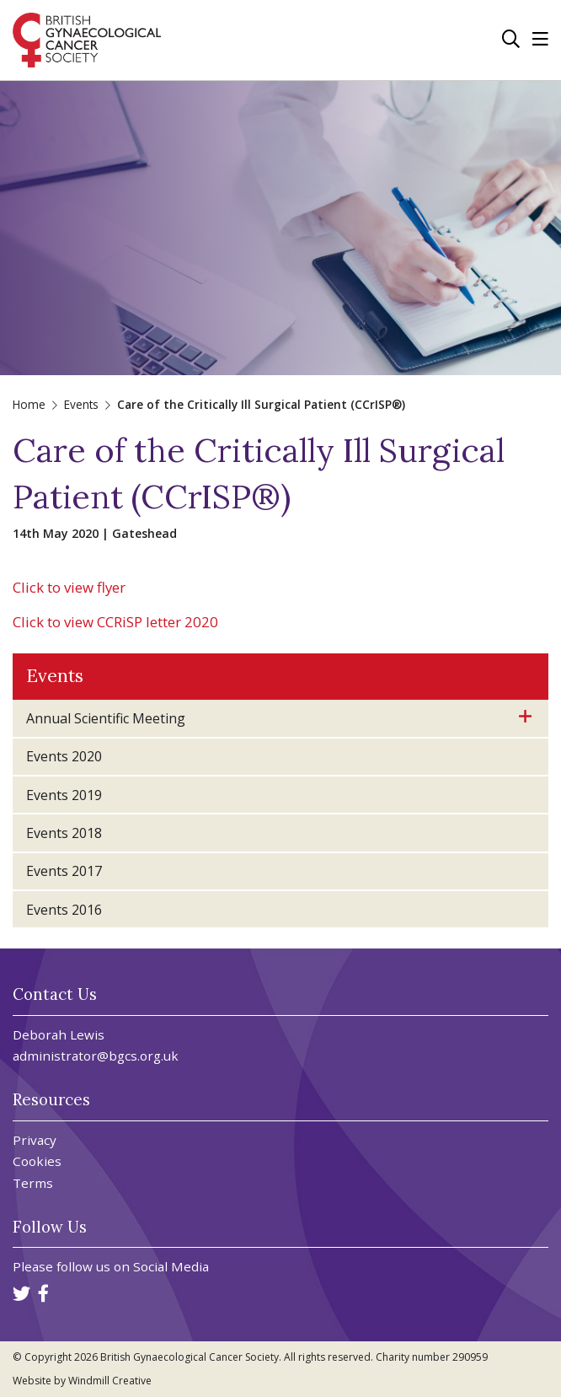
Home (29, 404)
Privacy (34, 1140)
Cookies (37, 1161)
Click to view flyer (69, 587)
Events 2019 (64, 795)
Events (81, 404)
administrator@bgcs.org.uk (96, 1055)
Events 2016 (64, 909)
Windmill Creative (110, 1380)
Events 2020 (64, 756)
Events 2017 (64, 871)
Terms (33, 1183)
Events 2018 (64, 833)
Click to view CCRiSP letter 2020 (115, 621)
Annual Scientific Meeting (105, 718)
